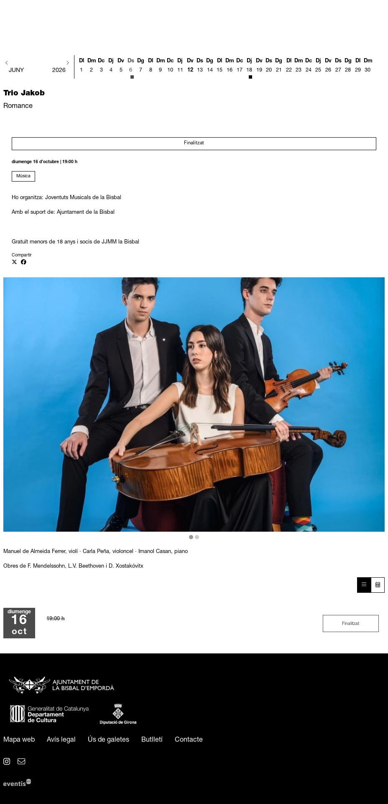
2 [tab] (197, 537)
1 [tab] (191, 537)
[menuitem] (19, 740)
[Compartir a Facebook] (23, 263)
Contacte (189, 740)
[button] (6, 63)
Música (23, 176)
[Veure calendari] (378, 585)
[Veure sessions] (364, 585)
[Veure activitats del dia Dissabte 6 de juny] (131, 68)
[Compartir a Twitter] (14, 263)
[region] (194, 409)
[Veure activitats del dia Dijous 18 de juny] (249, 68)
